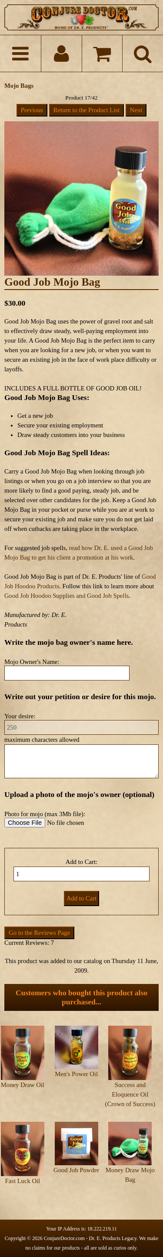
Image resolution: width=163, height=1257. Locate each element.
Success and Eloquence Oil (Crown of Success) (130, 1094)
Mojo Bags (18, 85)
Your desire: (19, 716)
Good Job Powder (76, 1170)
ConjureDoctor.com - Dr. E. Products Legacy (90, 1238)
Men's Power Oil (76, 1073)
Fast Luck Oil (22, 1180)
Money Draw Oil (22, 1084)
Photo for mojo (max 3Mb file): (44, 813)
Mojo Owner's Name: (31, 661)
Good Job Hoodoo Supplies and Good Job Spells (66, 595)
